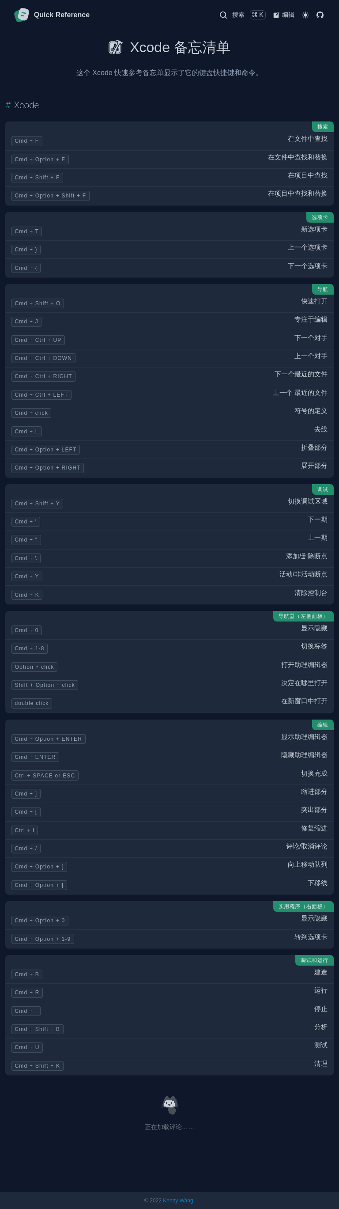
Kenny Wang (178, 1201)
